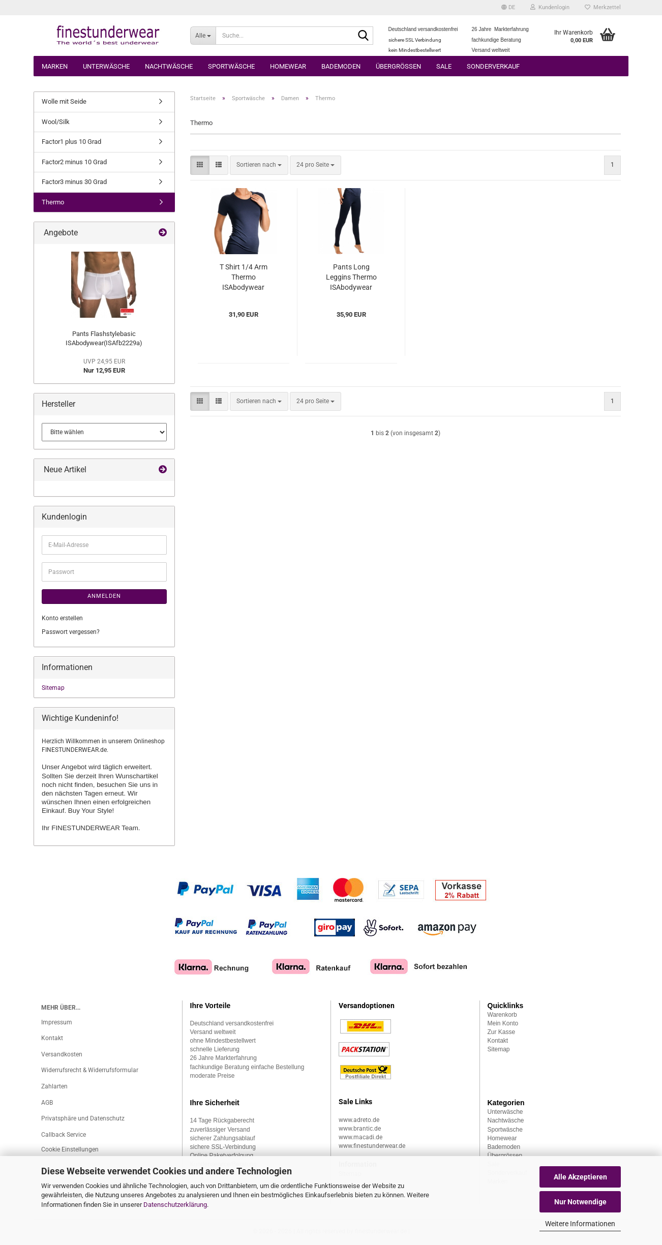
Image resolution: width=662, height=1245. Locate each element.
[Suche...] (203, 35)
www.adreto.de (359, 1119)
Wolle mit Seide (64, 101)
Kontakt (52, 1038)
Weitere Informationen (580, 1224)
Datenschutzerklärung (175, 1204)
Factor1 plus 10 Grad (71, 141)
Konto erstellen (62, 618)
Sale (444, 66)
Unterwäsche (106, 66)
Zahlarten (54, 1086)
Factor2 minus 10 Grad (74, 162)
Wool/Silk (56, 122)
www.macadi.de (360, 1137)
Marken (55, 66)
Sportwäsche (231, 66)
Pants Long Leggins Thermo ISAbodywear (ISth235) (351, 277)
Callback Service (63, 1134)
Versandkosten (61, 1054)
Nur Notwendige (580, 1202)
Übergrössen (398, 66)
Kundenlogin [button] (549, 7)
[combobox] (259, 165)
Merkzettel (603, 7)
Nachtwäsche (169, 66)
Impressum (56, 1022)
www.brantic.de (360, 1128)
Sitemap (53, 687)
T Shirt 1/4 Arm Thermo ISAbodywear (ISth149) (243, 277)
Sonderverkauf (493, 66)
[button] (508, 7)
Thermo (53, 202)
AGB (47, 1102)
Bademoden (340, 66)
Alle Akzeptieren (580, 1177)
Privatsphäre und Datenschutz (83, 1118)
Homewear (288, 66)
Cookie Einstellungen (70, 1149)
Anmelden (104, 596)
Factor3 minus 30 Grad (74, 182)
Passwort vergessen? (71, 631)
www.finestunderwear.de (372, 1145)
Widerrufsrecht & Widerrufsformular (89, 1070)
